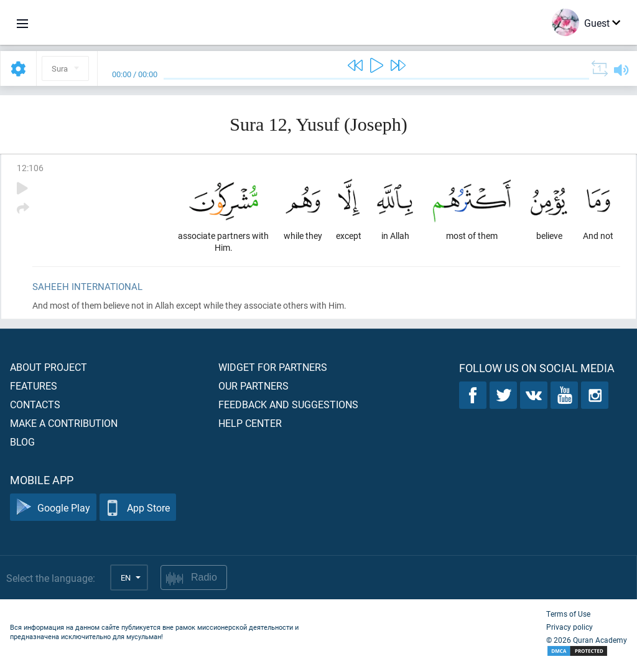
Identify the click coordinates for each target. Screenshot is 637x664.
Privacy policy (569, 627)
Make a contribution (64, 422)
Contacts (35, 404)
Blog (22, 441)
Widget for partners (272, 366)
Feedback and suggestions (288, 404)
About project (48, 366)
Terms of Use (568, 614)
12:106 (30, 168)
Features (33, 385)
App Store (138, 507)
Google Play (53, 507)
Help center (250, 422)
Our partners (253, 385)
